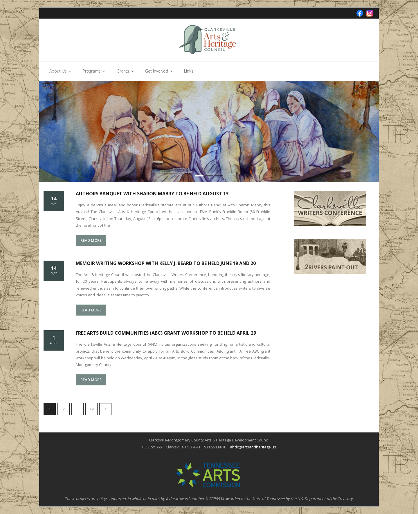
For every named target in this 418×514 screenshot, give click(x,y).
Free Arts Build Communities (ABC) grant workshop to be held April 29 (166, 333)
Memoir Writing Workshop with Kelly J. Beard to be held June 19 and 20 (166, 263)
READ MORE (91, 240)
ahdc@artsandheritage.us (253, 447)
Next (105, 409)
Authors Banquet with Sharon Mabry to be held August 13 (152, 193)
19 (91, 409)
